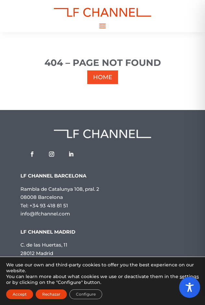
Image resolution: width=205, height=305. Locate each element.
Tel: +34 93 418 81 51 (44, 205)
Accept (20, 294)
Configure (86, 294)
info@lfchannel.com (45, 214)
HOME (102, 77)
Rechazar (51, 294)
